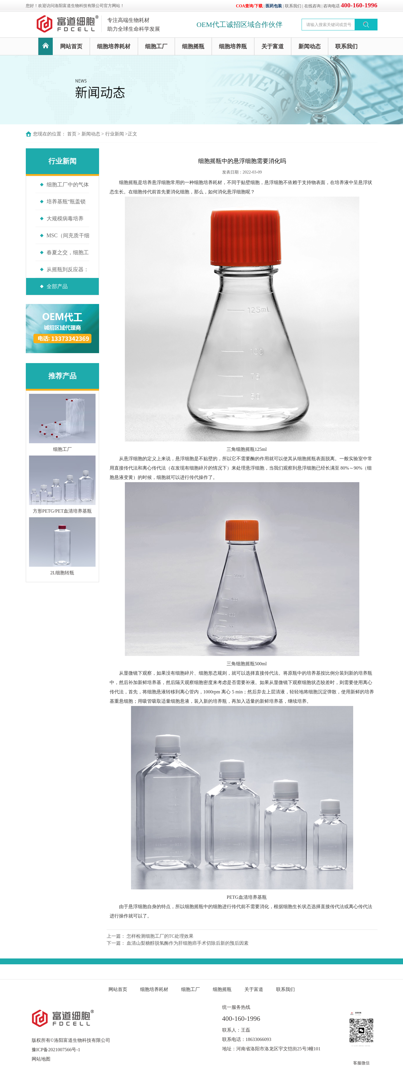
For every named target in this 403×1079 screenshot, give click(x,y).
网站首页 (71, 46)
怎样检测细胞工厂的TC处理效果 (160, 936)
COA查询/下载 (249, 6)
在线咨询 (312, 6)
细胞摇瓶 (193, 46)
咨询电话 (350, 6)
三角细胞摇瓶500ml (247, 663)
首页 (71, 133)
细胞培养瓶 (233, 46)
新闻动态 (309, 46)
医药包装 (274, 6)
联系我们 (293, 6)
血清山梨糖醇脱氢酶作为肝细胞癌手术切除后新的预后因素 (188, 943)
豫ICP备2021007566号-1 (56, 1049)
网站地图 (41, 1058)
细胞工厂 (156, 46)
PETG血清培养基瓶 (247, 897)
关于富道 (272, 46)
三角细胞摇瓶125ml (247, 449)
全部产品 (57, 286)
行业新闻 (114, 133)
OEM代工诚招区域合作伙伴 (240, 24)
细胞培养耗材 (113, 46)
